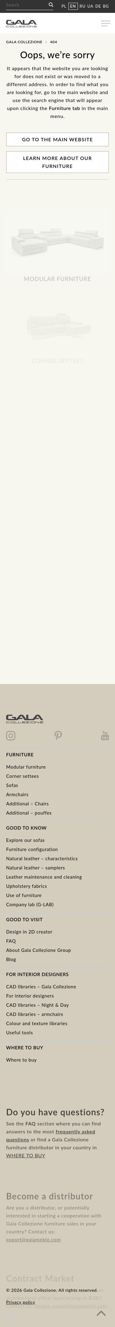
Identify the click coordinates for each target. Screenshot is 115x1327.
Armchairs (17, 794)
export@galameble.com (33, 1249)
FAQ (11, 941)
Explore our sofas (25, 840)
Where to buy (21, 1060)
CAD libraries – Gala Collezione (41, 986)
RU (83, 6)
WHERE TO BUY (25, 1167)
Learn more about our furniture (57, 162)
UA (90, 6)
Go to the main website (57, 139)
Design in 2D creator (29, 931)
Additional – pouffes (29, 813)
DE (98, 6)
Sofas (12, 785)
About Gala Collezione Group (38, 950)
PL (63, 6)
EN (73, 6)
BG (106, 6)
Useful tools (19, 1032)
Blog (11, 959)
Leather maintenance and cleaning (44, 877)
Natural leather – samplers (35, 867)
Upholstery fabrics (26, 886)
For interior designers (30, 995)
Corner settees (22, 776)
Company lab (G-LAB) (30, 904)
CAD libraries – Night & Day (37, 1005)
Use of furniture (24, 895)
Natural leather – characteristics (42, 858)
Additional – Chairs (27, 803)
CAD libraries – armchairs (34, 1014)
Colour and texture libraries (36, 1023)
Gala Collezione (24, 42)
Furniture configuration (32, 849)
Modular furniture (26, 767)
